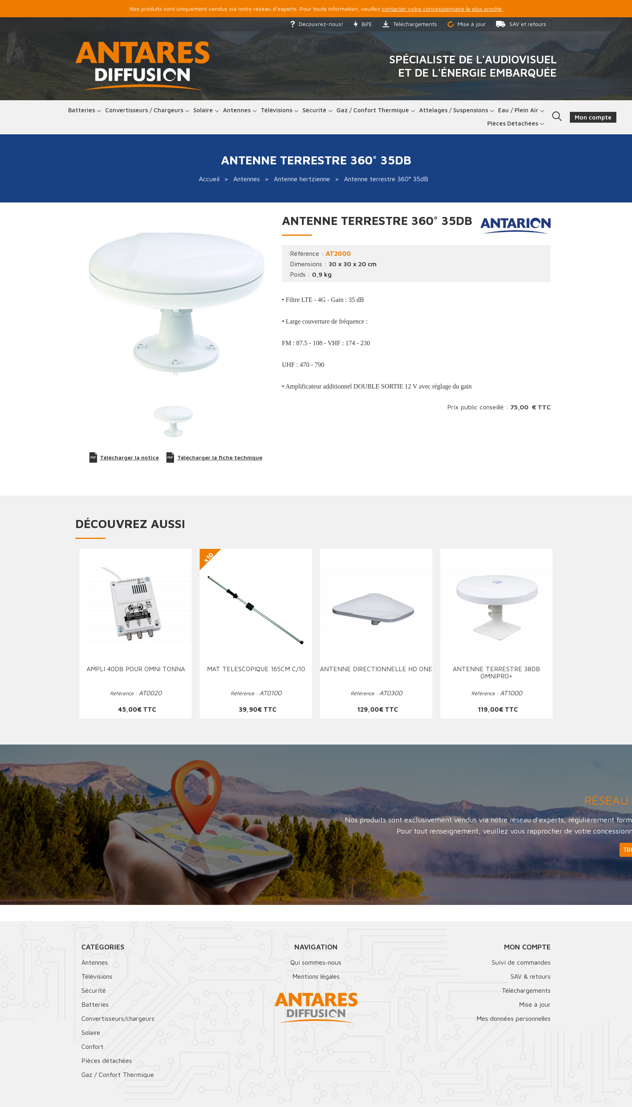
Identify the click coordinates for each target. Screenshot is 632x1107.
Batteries (81, 110)
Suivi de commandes (521, 962)
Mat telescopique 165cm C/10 (256, 668)
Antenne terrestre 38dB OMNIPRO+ (496, 672)
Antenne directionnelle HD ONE (376, 668)
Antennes (237, 110)
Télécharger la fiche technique (214, 457)
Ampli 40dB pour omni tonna (136, 668)
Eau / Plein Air (518, 110)
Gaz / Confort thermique (372, 110)
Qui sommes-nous (315, 962)
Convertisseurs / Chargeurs (144, 110)
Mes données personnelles (513, 1018)
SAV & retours (530, 976)
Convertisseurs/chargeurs (117, 1018)
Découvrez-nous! (317, 23)
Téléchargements (410, 23)
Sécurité (314, 110)
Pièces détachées (512, 123)
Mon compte (527, 947)
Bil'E (363, 23)
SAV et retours (521, 23)
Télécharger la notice (124, 457)
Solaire (203, 110)
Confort (92, 1046)
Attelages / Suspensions (453, 110)
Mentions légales (316, 976)
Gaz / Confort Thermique (117, 1074)
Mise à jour (467, 23)
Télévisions (276, 110)
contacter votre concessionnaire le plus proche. (442, 8)
